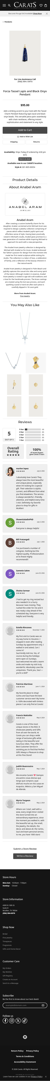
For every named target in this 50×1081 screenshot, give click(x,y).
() (43, 429)
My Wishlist (7, 972)
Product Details (25, 180)
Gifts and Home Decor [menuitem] (12, 949)
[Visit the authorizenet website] (25, 1037)
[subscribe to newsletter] (43, 1005)
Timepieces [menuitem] (7, 941)
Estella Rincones (24, 627)
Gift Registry (8, 975)
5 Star (21, 429)
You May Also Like (25, 305)
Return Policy (17, 1051)
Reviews (25, 422)
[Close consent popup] (46, 1077)
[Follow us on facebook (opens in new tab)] (5, 1020)
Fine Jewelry (25, 296)
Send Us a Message (10, 983)
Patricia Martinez (24, 684)
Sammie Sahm (23, 570)
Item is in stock (25, 159)
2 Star (21, 437)
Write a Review (25, 856)
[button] (9, 5)
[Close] (46, 13)
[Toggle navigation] (4, 5)
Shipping (13, 142)
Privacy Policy (32, 1051)
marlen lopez (22, 468)
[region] (25, 53)
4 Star (21, 432)
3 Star (21, 435)
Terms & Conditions (25, 1056)
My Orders (7, 968)
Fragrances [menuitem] (7, 945)
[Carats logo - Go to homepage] (25, 5)
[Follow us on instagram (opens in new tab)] (11, 1020)
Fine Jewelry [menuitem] (7, 937)
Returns (36, 142)
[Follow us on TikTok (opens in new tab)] (24, 1020)
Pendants (8, 22)
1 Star (21, 440)
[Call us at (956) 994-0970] (9, 913)
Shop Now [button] (37, 14)
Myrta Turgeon (23, 800)
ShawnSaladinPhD (24, 519)
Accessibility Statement (25, 1062)
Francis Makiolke (24, 715)
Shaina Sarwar (23, 590)
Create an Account (10, 979)
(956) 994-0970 (25, 82)
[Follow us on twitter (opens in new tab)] (18, 1020)
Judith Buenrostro (24, 766)
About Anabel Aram (25, 187)
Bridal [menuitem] (5, 934)
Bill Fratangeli (22, 539)
